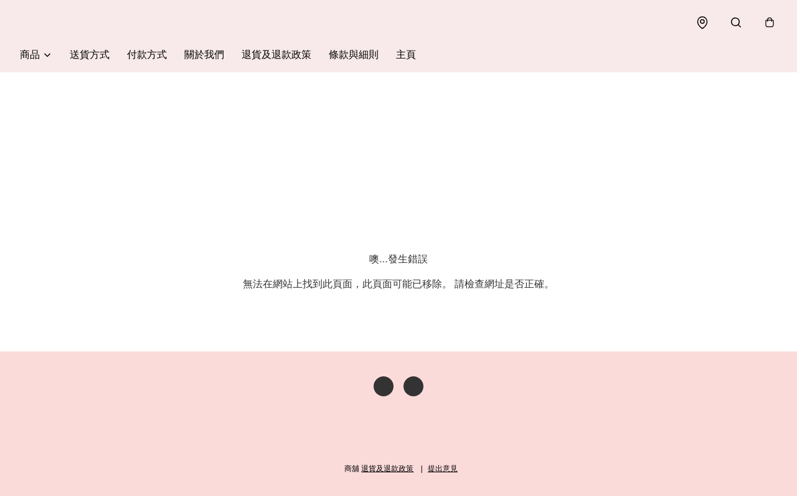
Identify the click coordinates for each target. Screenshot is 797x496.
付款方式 (147, 54)
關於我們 (204, 54)
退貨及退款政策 (276, 54)
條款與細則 (354, 54)
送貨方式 (90, 54)
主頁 (406, 54)
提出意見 (443, 468)
